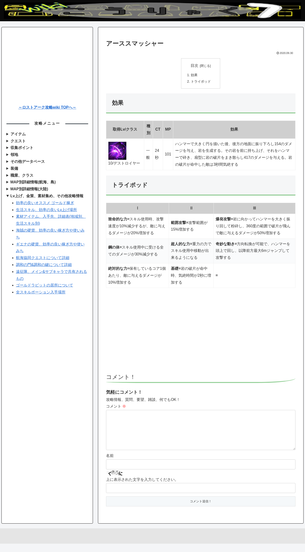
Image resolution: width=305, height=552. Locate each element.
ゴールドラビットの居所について (44, 285)
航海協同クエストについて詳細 (42, 258)
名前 (110, 464)
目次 (194, 66)
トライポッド (201, 82)
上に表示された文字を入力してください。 (142, 488)
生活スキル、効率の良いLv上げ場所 (46, 210)
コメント (116, 407)
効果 (194, 75)
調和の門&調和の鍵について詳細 (44, 265)
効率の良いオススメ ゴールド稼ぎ (45, 203)
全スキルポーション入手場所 (41, 292)
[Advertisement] (200, 333)
